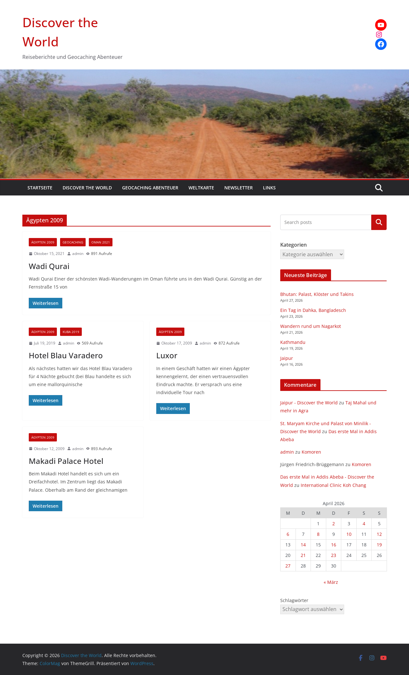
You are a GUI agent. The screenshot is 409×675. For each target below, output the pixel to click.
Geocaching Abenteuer (150, 188)
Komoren (311, 452)
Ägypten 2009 (42, 242)
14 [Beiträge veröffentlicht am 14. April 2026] (303, 545)
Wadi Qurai (49, 266)
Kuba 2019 (71, 332)
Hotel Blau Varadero (66, 355)
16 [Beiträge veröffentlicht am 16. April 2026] (333, 545)
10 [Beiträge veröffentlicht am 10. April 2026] (348, 534)
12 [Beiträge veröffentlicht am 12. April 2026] (379, 534)
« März (331, 582)
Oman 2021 (100, 242)
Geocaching (73, 242)
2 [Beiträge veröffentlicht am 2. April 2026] (333, 523)
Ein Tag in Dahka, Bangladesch (313, 310)
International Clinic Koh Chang (333, 485)
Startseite (39, 188)
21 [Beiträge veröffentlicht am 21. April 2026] (303, 555)
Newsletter (238, 188)
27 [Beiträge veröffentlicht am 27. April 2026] (287, 566)
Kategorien (379, 222)
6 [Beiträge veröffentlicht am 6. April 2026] (288, 534)
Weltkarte (201, 188)
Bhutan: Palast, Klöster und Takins (317, 294)
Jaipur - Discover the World (309, 403)
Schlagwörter (294, 600)
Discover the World (87, 188)
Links (269, 188)
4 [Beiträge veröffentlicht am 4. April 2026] (364, 523)
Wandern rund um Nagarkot (310, 326)
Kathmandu (292, 342)
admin (77, 253)
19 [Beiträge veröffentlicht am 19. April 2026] (379, 545)
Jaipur (286, 358)
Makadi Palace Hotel (66, 461)
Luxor (166, 355)
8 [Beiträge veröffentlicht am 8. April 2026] (318, 534)
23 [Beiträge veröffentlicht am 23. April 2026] (333, 555)
